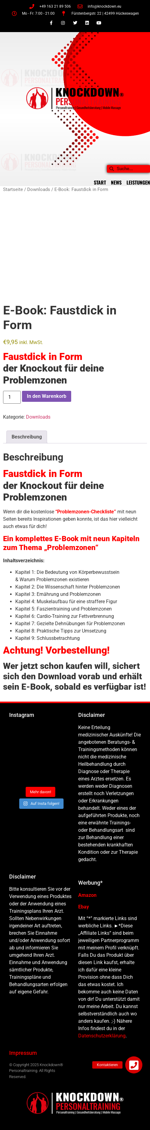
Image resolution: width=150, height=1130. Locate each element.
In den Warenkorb (46, 396)
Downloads (38, 189)
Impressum (23, 1053)
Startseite (13, 189)
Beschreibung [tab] (27, 437)
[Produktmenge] (12, 397)
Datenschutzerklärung (102, 1036)
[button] (133, 1064)
